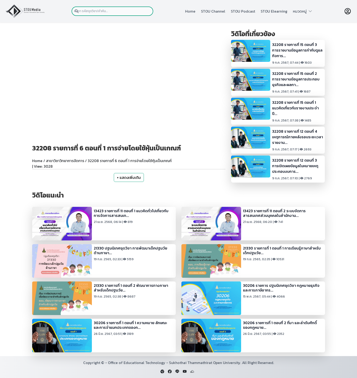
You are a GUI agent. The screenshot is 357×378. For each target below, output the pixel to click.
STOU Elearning (274, 11)
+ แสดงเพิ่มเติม (129, 177)
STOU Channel (213, 11)
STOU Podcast (243, 11)
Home (190, 11)
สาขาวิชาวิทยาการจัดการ (65, 160)
